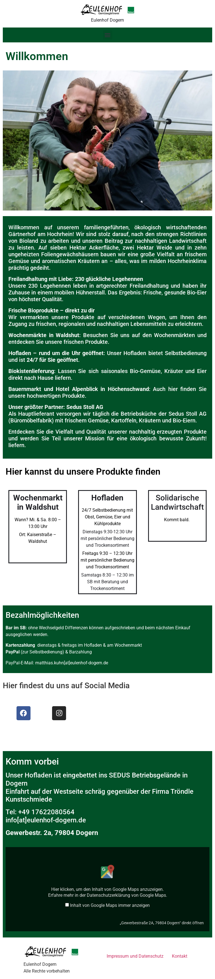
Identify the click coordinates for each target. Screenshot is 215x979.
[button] (107, 35)
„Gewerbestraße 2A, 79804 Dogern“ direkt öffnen (162, 923)
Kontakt (179, 956)
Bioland (28, 240)
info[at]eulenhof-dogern (41, 820)
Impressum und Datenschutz (135, 956)
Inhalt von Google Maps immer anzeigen (110, 905)
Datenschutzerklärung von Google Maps (126, 895)
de (82, 820)
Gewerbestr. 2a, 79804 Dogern (52, 833)
